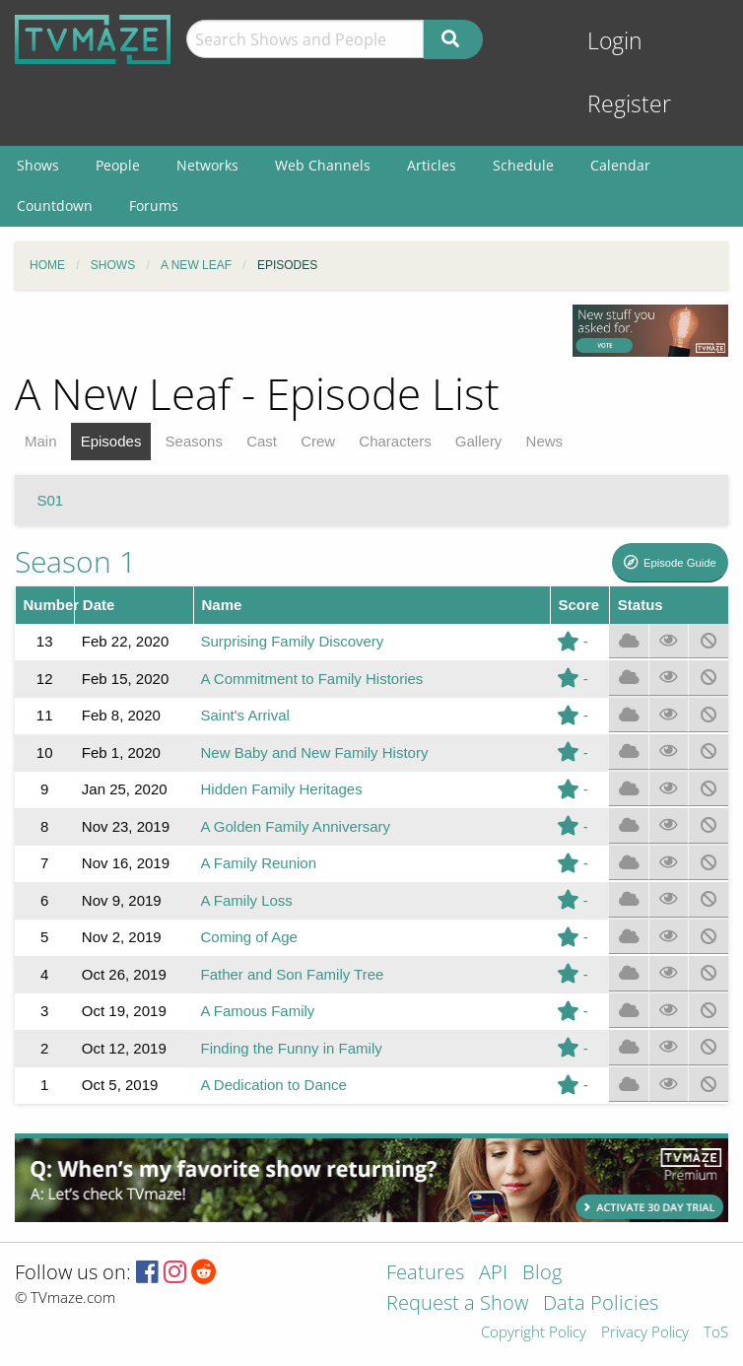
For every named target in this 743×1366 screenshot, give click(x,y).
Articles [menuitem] (431, 165)
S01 (50, 500)
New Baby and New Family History (314, 752)
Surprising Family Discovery (291, 641)
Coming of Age (248, 936)
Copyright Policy (533, 1333)
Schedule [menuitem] (523, 165)
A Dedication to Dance (273, 1084)
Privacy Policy (645, 1333)
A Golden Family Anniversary (295, 826)
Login (614, 41)
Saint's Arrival (244, 715)
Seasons (194, 441)
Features (425, 1274)
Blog (542, 1274)
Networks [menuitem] (207, 165)
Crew (318, 441)
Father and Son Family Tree (291, 974)
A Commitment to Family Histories (311, 678)
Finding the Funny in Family (290, 1048)
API (493, 1274)
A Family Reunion (258, 862)
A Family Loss (246, 900)
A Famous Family (257, 1010)
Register (629, 104)
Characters (395, 441)
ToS (716, 1333)
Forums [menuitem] (153, 205)
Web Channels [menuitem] (323, 165)
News (545, 441)
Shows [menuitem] (38, 165)
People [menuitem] (118, 165)
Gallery (479, 441)
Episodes (111, 441)
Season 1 (75, 561)
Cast (261, 441)
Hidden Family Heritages (281, 789)
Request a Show (457, 1304)
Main (41, 441)
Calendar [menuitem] (620, 165)
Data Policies (600, 1304)
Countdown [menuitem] (55, 205)
